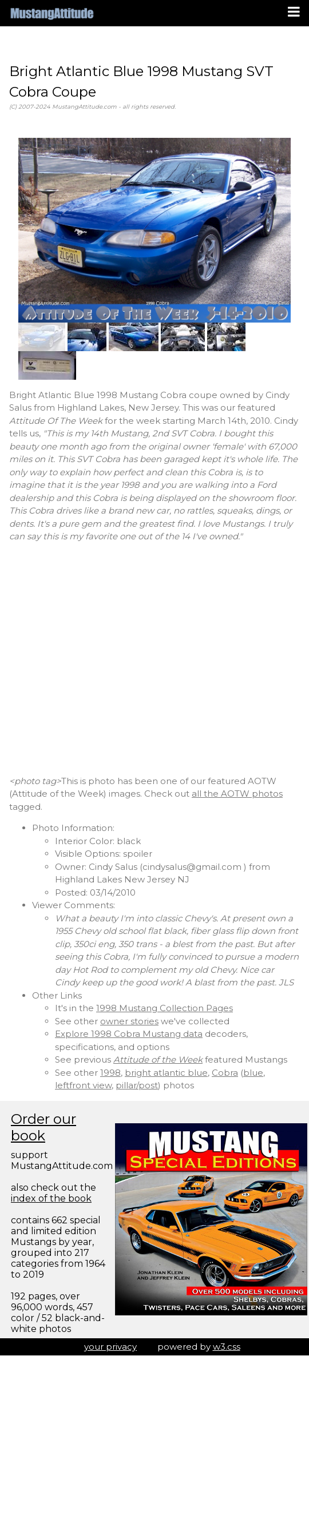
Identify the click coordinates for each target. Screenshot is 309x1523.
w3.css (226, 1346)
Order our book (43, 1127)
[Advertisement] (107, 659)
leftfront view (83, 1085)
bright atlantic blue (166, 1072)
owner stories (129, 1021)
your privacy (110, 1346)
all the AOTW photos (237, 793)
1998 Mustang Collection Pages (164, 1008)
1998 (110, 1072)
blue (253, 1072)
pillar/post (137, 1085)
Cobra (225, 1072)
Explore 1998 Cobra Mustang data (129, 1033)
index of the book (51, 1198)
